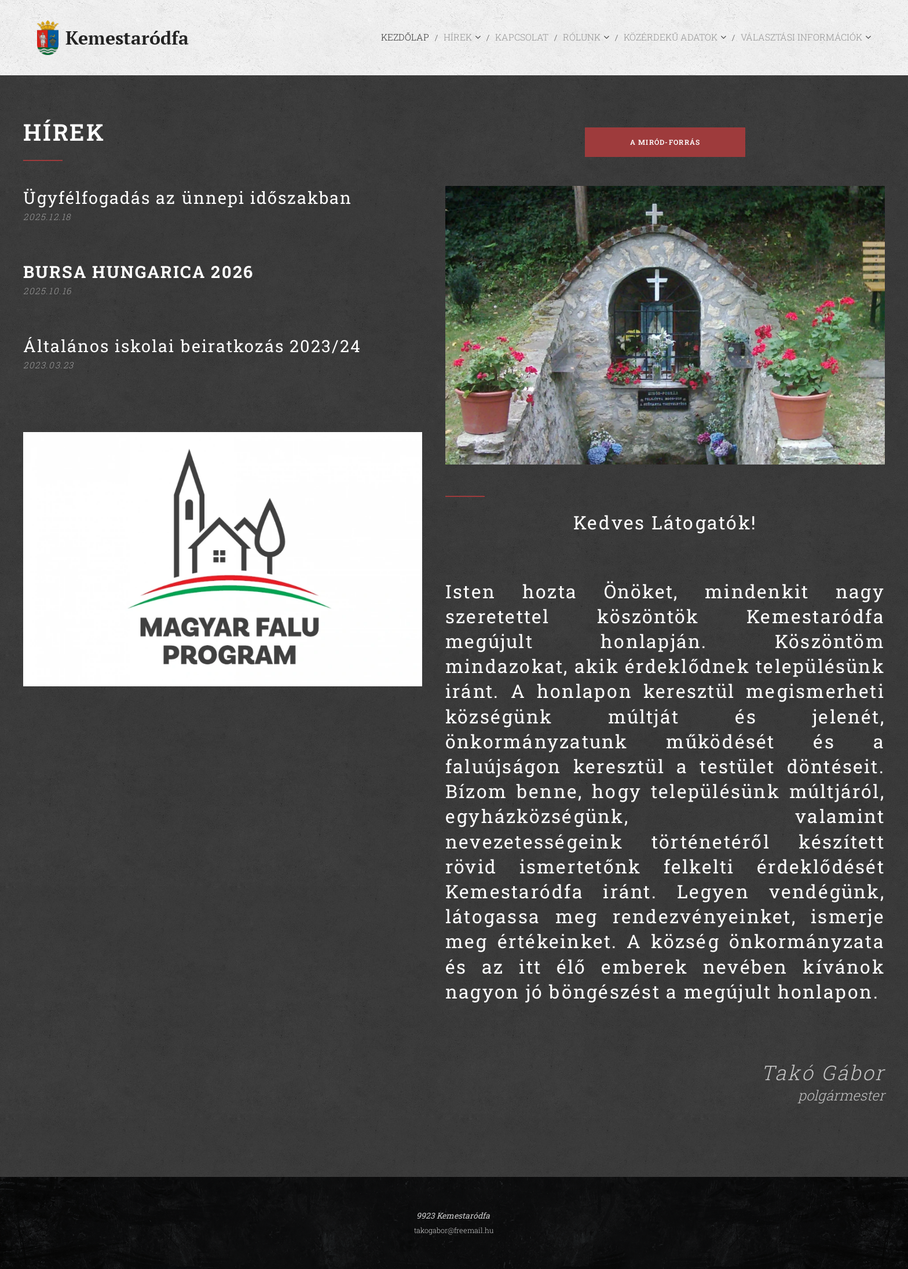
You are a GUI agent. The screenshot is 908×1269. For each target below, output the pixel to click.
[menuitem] (451, 37)
